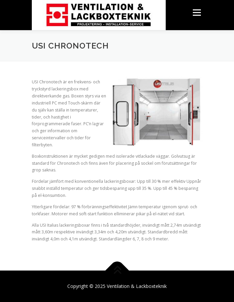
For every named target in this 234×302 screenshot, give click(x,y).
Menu (196, 12)
